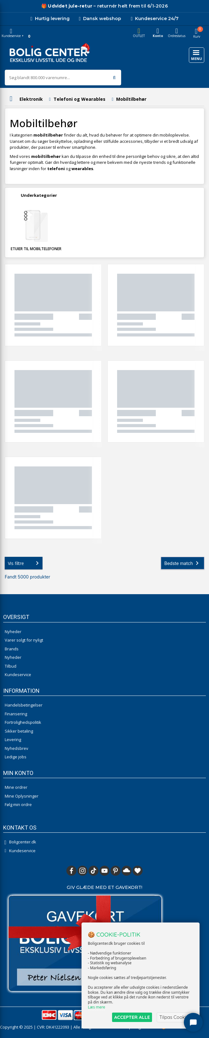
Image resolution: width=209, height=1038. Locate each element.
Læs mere (96, 1007)
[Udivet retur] (66, 6)
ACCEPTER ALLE (132, 1017)
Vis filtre (24, 563)
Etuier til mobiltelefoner (36, 248)
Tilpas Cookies (175, 1017)
